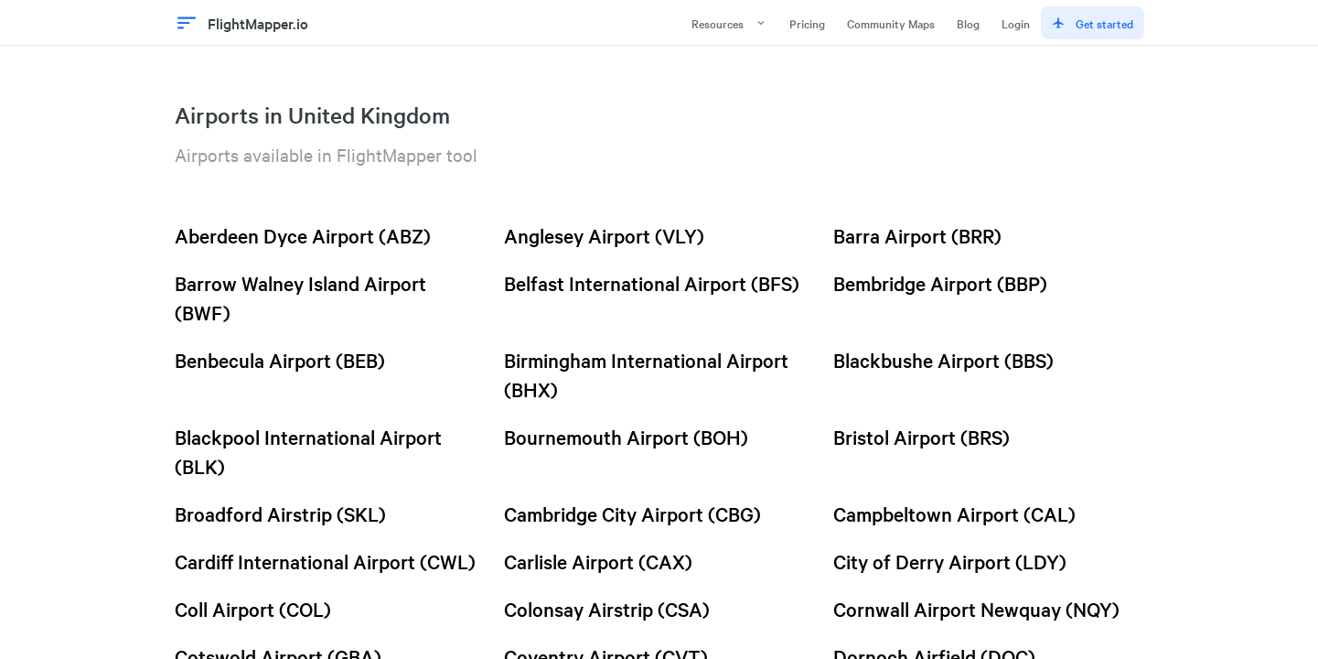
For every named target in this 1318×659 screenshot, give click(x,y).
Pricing (807, 23)
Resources (729, 23)
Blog (968, 23)
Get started (1092, 23)
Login (1016, 23)
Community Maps (891, 23)
